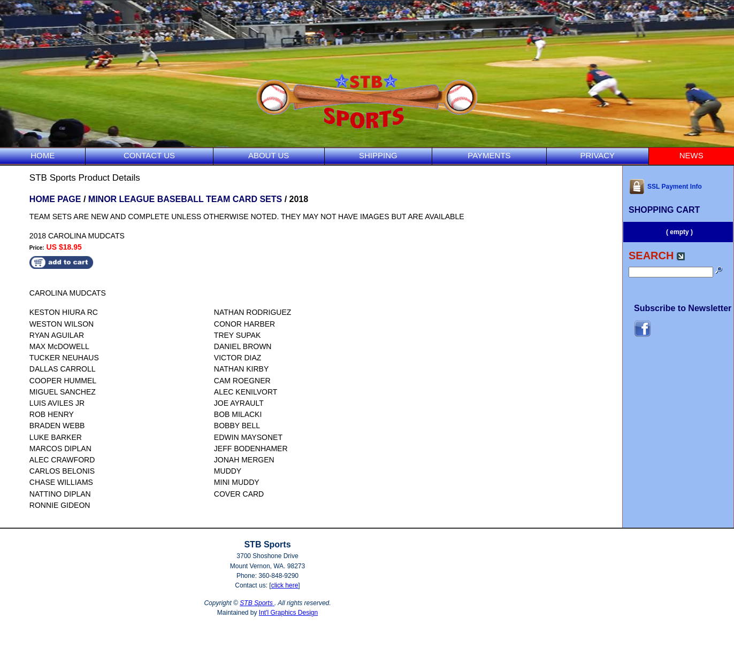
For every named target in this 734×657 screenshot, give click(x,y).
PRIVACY (597, 155)
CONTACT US (149, 155)
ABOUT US (268, 155)
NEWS (691, 155)
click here (285, 585)
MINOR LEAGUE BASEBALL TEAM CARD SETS (185, 199)
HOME (42, 155)
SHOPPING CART (664, 209)
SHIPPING (378, 155)
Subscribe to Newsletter (682, 308)
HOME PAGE (55, 199)
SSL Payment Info (665, 186)
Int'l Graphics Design (288, 612)
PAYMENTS (489, 155)
